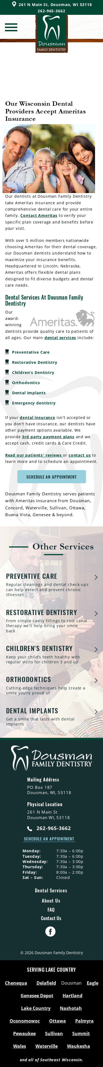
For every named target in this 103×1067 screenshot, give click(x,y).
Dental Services (51, 890)
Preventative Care (31, 352)
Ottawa (57, 1021)
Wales (19, 1046)
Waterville (46, 1046)
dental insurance (37, 417)
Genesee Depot (37, 996)
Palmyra (84, 1021)
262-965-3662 (49, 828)
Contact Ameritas (38, 215)
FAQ (51, 909)
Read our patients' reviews (34, 455)
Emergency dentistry (34, 403)
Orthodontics (26, 382)
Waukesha (78, 1046)
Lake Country (36, 1008)
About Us (51, 900)
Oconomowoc (25, 1021)
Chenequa (16, 983)
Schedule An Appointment (51, 477)
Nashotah (71, 1008)
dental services (60, 337)
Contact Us (51, 918)
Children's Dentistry (33, 372)
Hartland (72, 996)
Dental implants (29, 392)
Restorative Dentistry (34, 362)
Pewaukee (24, 1033)
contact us (80, 455)
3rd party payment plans (48, 436)
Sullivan (54, 1033)
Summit (81, 1033)
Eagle (92, 983)
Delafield (46, 983)
